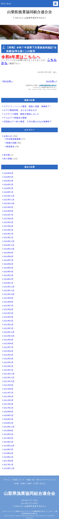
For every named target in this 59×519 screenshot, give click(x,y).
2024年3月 (8, 275)
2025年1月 (8, 237)
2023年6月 (8, 309)
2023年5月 (8, 313)
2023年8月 (8, 302)
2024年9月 (8, 253)
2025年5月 (8, 222)
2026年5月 (8, 177)
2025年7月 (8, 215)
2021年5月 (8, 400)
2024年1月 (8, 283)
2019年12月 (9, 427)
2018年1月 (8, 457)
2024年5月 (8, 268)
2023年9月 (8, 298)
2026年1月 (8, 192)
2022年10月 (9, 336)
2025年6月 (8, 219)
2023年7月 (8, 306)
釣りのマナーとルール (46, 480)
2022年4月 (8, 359)
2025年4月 (8, 226)
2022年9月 (8, 340)
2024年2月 (8, 279)
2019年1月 (8, 442)
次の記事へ (51, 81)
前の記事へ (8, 81)
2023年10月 (9, 294)
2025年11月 (9, 200)
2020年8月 (8, 412)
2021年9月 (8, 385)
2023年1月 (8, 328)
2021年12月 (9, 374)
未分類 (7, 155)
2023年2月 (8, 325)
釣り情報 (8, 159)
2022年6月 (8, 351)
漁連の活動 (11, 143)
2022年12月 (9, 332)
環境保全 (10, 147)
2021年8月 (8, 389)
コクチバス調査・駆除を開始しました (21, 114)
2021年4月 (8, 404)
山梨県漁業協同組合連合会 (48, 85)
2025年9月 (8, 207)
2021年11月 (9, 378)
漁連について (18, 480)
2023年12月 (9, 287)
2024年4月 (8, 272)
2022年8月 (8, 343)
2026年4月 (8, 181)
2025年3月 (8, 230)
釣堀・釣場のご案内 (23, 483)
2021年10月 (9, 381)
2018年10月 (9, 446)
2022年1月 (8, 370)
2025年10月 (9, 203)
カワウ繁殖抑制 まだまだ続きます (20, 110)
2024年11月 (9, 245)
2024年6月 (8, 264)
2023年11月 (9, 290)
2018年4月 (8, 453)
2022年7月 (8, 347)
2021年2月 (8, 408)
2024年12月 (9, 241)
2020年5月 (8, 415)
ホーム (8, 480)
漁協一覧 (30, 480)
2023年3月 (8, 321)
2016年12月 (9, 468)
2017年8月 (8, 461)
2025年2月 (8, 234)
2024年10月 (9, 249)
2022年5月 (8, 355)
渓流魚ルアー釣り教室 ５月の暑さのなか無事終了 (28, 122)
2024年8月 (8, 256)
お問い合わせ (39, 483)
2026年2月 (8, 188)
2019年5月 (8, 434)
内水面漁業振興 (13, 139)
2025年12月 (9, 196)
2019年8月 (8, 431)
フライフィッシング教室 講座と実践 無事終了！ (28, 106)
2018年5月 (8, 449)
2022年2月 (8, 366)
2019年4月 (8, 438)
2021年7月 (8, 393)
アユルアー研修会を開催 (15, 118)
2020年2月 (8, 423)
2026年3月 (8, 184)
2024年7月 (8, 260)
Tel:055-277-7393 (29, 500)
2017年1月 (8, 465)
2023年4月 (8, 317)
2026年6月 (8, 173)
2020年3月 (8, 419)
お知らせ (8, 136)
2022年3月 (8, 362)
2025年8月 (8, 211)
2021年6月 (8, 396)
